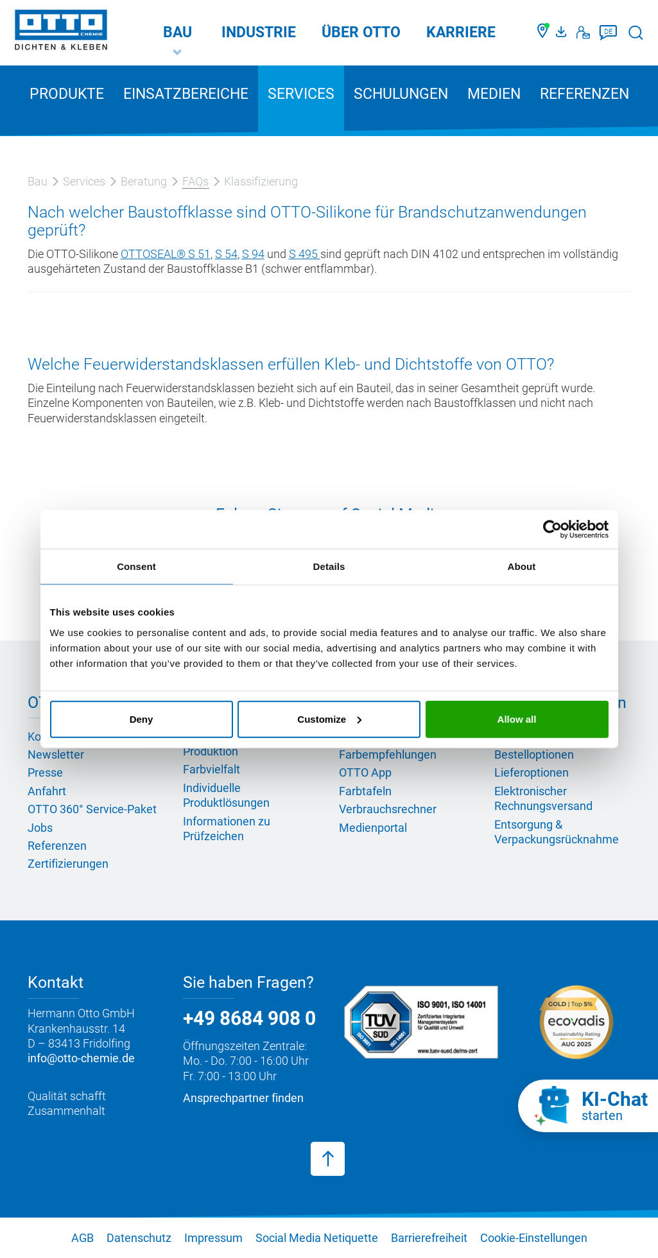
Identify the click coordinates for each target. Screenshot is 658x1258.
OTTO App (365, 772)
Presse (45, 772)
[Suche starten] (635, 32)
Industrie (258, 32)
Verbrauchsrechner (388, 809)
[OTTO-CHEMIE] (61, 32)
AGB (82, 1238)
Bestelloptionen (534, 754)
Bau (177, 32)
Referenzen (584, 94)
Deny (141, 718)
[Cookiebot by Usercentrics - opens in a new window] (552, 529)
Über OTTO (361, 32)
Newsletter (56, 754)
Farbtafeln (365, 791)
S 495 (304, 254)
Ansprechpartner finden (243, 1098)
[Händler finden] (543, 32)
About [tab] (522, 566)
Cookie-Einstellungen (533, 1238)
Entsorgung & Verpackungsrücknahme (556, 832)
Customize (329, 718)
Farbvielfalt (211, 769)
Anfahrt (47, 791)
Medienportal (373, 827)
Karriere (461, 32)
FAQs (195, 181)
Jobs (40, 827)
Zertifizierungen (68, 863)
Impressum (213, 1238)
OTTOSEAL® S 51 (166, 254)
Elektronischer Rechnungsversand (543, 798)
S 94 (253, 254)
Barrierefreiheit (429, 1238)
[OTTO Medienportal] (563, 32)
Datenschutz (139, 1238)
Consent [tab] (136, 566)
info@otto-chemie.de (81, 1058)
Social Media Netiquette (316, 1238)
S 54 (226, 254)
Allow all (517, 718)
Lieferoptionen (531, 772)
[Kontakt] (583, 32)
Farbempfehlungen (388, 754)
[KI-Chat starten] (588, 1106)
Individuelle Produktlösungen (226, 795)
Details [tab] (329, 566)
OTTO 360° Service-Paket (92, 809)
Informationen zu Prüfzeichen (226, 828)
